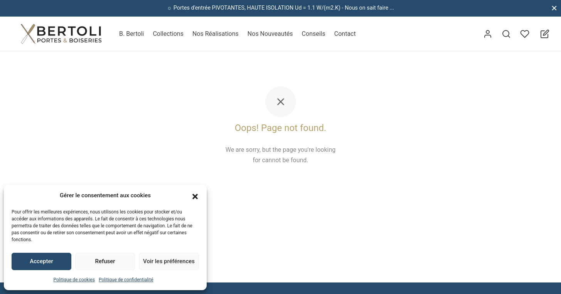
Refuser (105, 261)
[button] (195, 196)
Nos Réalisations (215, 33)
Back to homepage (280, 183)
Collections (168, 33)
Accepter (41, 261)
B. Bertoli (131, 33)
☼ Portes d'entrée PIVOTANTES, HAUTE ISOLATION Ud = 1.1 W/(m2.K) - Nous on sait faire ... (280, 8)
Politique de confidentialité (126, 279)
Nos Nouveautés (270, 33)
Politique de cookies (74, 279)
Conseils (313, 33)
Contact (345, 33)
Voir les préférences (169, 261)
